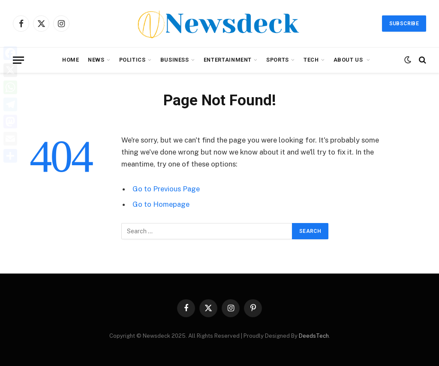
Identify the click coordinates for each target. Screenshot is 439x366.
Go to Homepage (160, 204)
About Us (349, 60)
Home (70, 60)
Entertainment (228, 60)
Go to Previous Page (166, 188)
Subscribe (404, 24)
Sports (277, 60)
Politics (132, 60)
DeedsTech (314, 336)
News (96, 60)
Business (174, 60)
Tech (311, 60)
